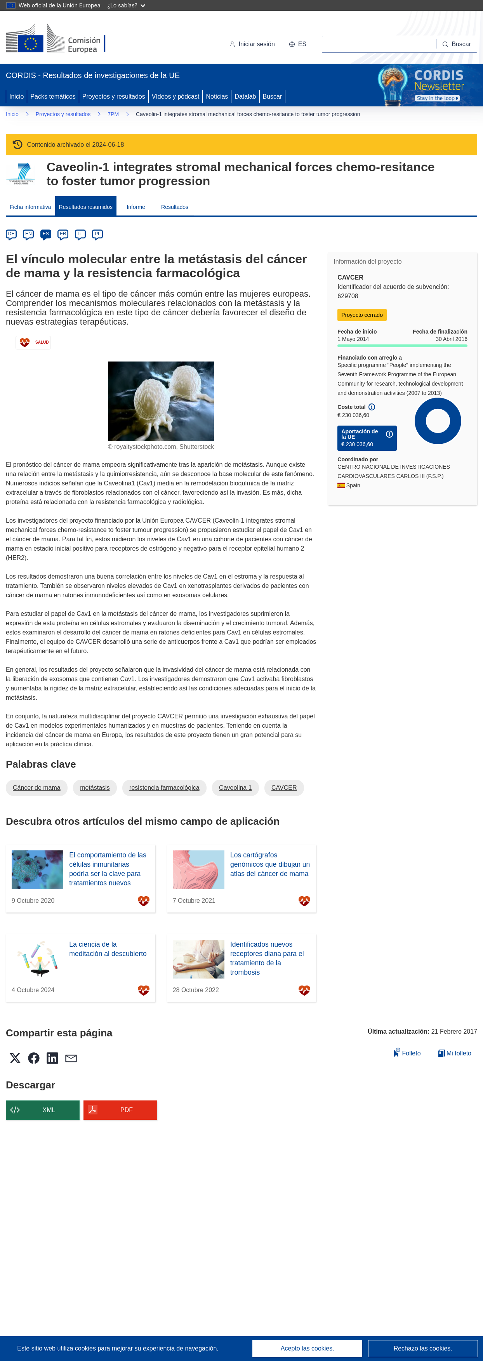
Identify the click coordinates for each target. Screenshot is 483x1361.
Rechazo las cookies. (423, 1348)
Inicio (16, 96)
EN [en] (28, 233)
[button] (298, 44)
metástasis (94, 787)
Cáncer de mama (37, 787)
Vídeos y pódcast (176, 96)
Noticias (217, 96)
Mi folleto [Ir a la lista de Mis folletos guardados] (454, 1053)
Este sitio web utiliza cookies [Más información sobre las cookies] (57, 1348)
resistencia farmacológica (164, 787)
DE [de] (11, 233)
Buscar (272, 96)
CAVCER (284, 787)
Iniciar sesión (252, 44)
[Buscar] (456, 44)
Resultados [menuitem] (174, 207)
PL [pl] (98, 233)
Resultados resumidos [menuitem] (86, 207)
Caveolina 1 (235, 787)
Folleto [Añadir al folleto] (407, 1052)
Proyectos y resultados (113, 96)
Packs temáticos (52, 96)
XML (49, 1110)
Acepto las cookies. (307, 1348)
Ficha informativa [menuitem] (30, 207)
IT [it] (80, 233)
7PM (113, 114)
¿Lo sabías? (126, 5)
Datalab (245, 96)
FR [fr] (63, 233)
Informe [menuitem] (136, 207)
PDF (126, 1110)
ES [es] (46, 233)
